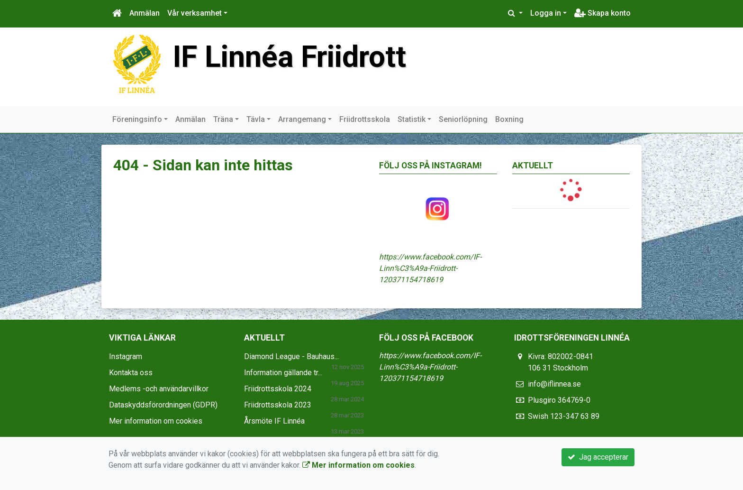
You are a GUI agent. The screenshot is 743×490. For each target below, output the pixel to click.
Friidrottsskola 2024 (277, 388)
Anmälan (144, 13)
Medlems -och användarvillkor (158, 388)
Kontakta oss (131, 372)
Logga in (545, 13)
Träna (223, 119)
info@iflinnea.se (554, 383)
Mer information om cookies (155, 420)
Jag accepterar (598, 457)
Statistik (412, 119)
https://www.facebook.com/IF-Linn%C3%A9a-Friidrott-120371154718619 (430, 268)
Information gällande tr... (283, 372)
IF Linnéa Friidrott (289, 56)
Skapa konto (602, 13)
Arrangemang (302, 119)
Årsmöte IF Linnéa (274, 420)
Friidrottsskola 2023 (277, 404)
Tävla (255, 119)
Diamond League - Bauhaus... (291, 356)
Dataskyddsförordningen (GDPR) (163, 404)
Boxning (509, 119)
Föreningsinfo (137, 119)
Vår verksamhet (194, 13)
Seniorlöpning (463, 119)
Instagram (125, 356)
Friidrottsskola (364, 119)
